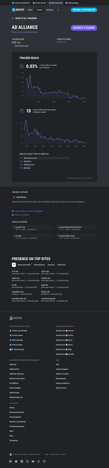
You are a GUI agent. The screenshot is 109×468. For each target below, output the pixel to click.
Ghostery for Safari (64, 340)
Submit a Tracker (62, 374)
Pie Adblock (13, 383)
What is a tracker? (20, 215)
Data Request (61, 378)
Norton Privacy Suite (17, 378)
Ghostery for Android (65, 354)
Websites (49, 10)
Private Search (39, 3)
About (30, 10)
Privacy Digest (71, 3)
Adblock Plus (14, 369)
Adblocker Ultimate (16, 374)
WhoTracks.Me (55, 3)
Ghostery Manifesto (16, 412)
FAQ (57, 364)
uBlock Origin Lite (16, 397)
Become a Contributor (84, 10)
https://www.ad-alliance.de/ (25, 32)
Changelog (13, 440)
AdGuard (12, 364)
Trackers (39, 10)
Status (11, 408)
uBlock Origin (14, 393)
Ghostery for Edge (64, 349)
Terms (47, 454)
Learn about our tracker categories (27, 211)
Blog (11, 436)
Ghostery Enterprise (16, 426)
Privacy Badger (15, 388)
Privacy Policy (54, 454)
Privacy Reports (15, 417)
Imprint (63, 454)
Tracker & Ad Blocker (21, 3)
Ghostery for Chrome (65, 331)
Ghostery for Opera (64, 345)
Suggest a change (84, 27)
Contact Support (62, 369)
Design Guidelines (63, 383)
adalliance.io (61, 42)
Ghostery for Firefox (64, 335)
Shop (11, 431)
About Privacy (61, 388)
